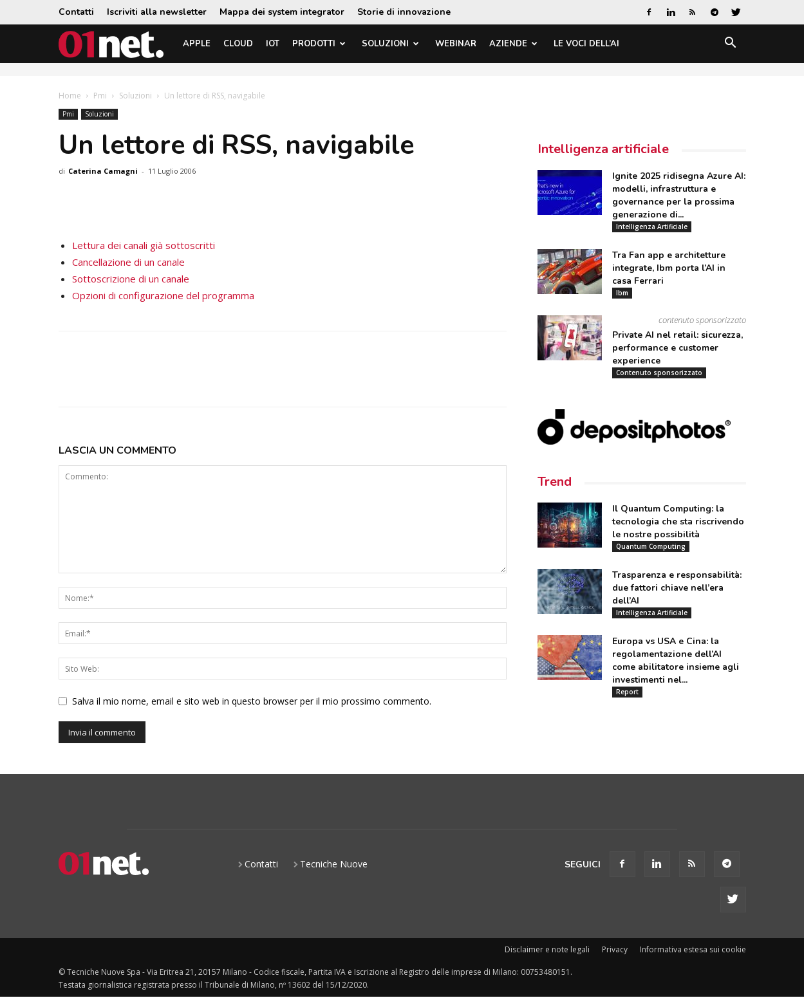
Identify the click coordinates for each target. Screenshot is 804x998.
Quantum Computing (651, 546)
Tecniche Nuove (334, 864)
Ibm (622, 292)
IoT (272, 44)
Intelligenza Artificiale (651, 226)
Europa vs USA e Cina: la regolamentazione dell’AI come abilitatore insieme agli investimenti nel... (675, 660)
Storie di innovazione (404, 12)
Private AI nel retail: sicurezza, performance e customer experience (677, 348)
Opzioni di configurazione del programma (163, 295)
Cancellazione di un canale (128, 261)
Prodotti (319, 44)
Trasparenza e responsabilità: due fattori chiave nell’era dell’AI (677, 588)
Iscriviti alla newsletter (157, 12)
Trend (555, 481)
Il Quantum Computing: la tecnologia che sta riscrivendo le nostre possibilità (678, 522)
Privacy (615, 949)
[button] (730, 45)
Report (627, 691)
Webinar (455, 44)
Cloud (238, 44)
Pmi (100, 95)
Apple (196, 44)
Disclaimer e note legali (547, 949)
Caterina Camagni (103, 171)
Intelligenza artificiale (603, 149)
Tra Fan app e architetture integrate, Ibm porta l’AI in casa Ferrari (668, 268)
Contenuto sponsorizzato (659, 372)
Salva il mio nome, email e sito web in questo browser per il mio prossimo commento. (251, 701)
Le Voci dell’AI (586, 44)
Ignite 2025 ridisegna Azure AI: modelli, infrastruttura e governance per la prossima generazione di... (678, 195)
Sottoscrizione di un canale (130, 278)
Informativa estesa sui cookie (693, 949)
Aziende (513, 44)
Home (70, 95)
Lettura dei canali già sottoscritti (143, 245)
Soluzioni (390, 44)
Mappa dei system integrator (282, 12)
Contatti (76, 12)
